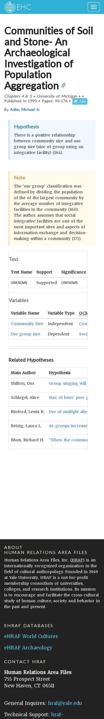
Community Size (27, 323)
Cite (80, 101)
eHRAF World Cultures (31, 636)
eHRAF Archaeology (28, 648)
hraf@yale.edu (65, 703)
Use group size (25, 333)
